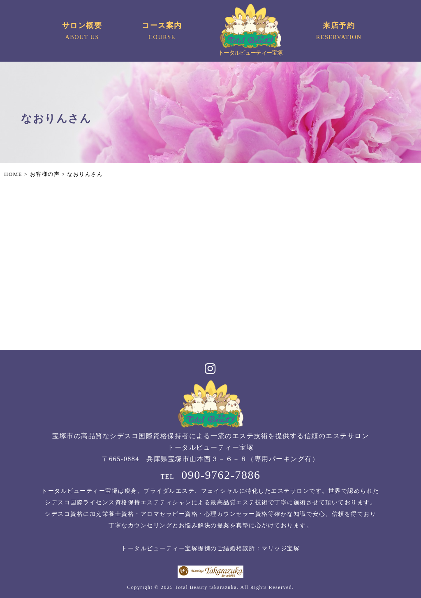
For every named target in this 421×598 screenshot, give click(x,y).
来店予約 (339, 31)
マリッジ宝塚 (280, 548)
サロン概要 (82, 31)
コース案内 (162, 31)
